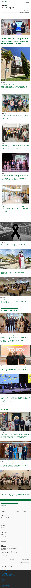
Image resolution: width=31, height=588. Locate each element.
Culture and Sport (5, 585)
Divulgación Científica (5, 517)
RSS (2, 534)
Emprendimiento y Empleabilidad (5, 515)
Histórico (3, 525)
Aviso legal (12, 559)
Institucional (3, 508)
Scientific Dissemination (6, 586)
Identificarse (3, 541)
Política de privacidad (24, 559)
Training (3, 580)
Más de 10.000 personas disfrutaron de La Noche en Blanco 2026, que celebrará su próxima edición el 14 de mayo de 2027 (15, 147)
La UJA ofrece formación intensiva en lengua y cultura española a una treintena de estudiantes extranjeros (15, 117)
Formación (18, 508)
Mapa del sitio (4, 532)
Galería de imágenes (5, 527)
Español (6, 1)
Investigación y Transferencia (21, 511)
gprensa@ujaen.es (7, 556)
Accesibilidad (3, 536)
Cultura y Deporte (5, 576)
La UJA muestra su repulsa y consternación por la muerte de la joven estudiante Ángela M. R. (14, 245)
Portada (2, 523)
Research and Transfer (6, 582)
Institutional (4, 579)
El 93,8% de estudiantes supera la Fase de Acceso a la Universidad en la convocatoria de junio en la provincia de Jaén (15, 301)
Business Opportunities (6, 584)
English (3, 1)
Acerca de (3, 538)
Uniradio (2, 530)
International (4, 581)
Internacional (3, 511)
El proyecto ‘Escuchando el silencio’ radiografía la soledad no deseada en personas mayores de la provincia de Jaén (14, 369)
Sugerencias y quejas (24, 562)
